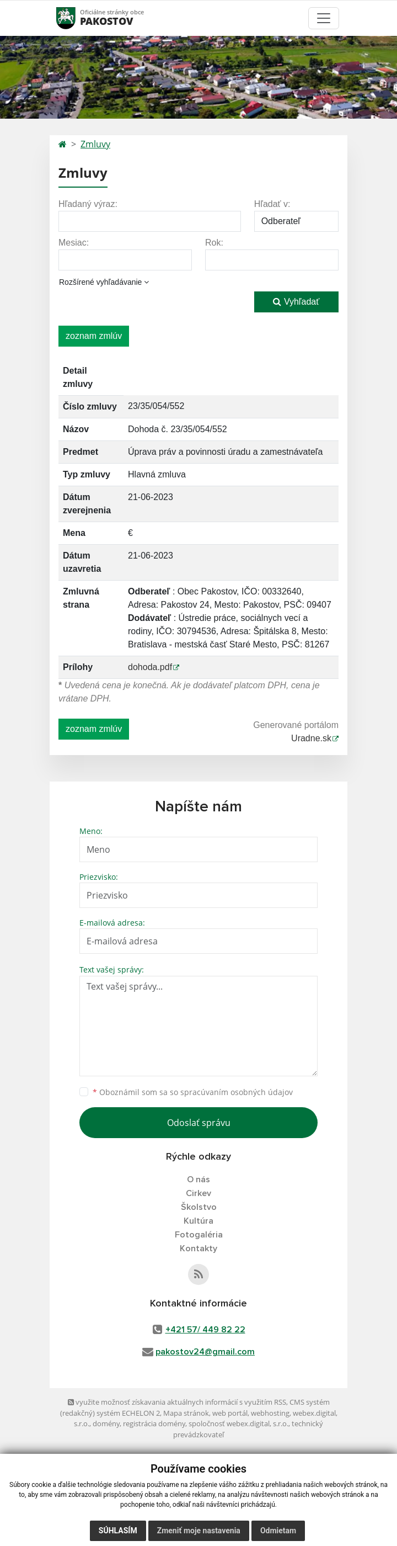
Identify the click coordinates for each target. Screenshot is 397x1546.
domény (106, 1423)
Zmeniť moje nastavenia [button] (198, 1530)
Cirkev (198, 1193)
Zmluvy (95, 144)
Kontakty (198, 1248)
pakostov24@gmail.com (205, 1351)
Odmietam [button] (278, 1530)
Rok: (214, 242)
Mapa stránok (186, 1413)
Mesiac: (73, 242)
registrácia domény (154, 1423)
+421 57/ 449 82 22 (205, 1329)
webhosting (270, 1413)
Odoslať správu (198, 1123)
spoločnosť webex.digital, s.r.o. (238, 1423)
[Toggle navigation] (323, 18)
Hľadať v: (272, 204)
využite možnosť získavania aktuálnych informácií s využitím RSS (177, 1402)
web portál (230, 1413)
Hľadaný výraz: (87, 204)
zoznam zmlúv (94, 336)
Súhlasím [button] (118, 1530)
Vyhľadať (296, 301)
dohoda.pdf (150, 667)
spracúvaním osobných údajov (236, 1092)
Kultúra (198, 1220)
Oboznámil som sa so (193, 1092)
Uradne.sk (311, 738)
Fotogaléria (199, 1234)
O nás (198, 1179)
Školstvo (199, 1207)
